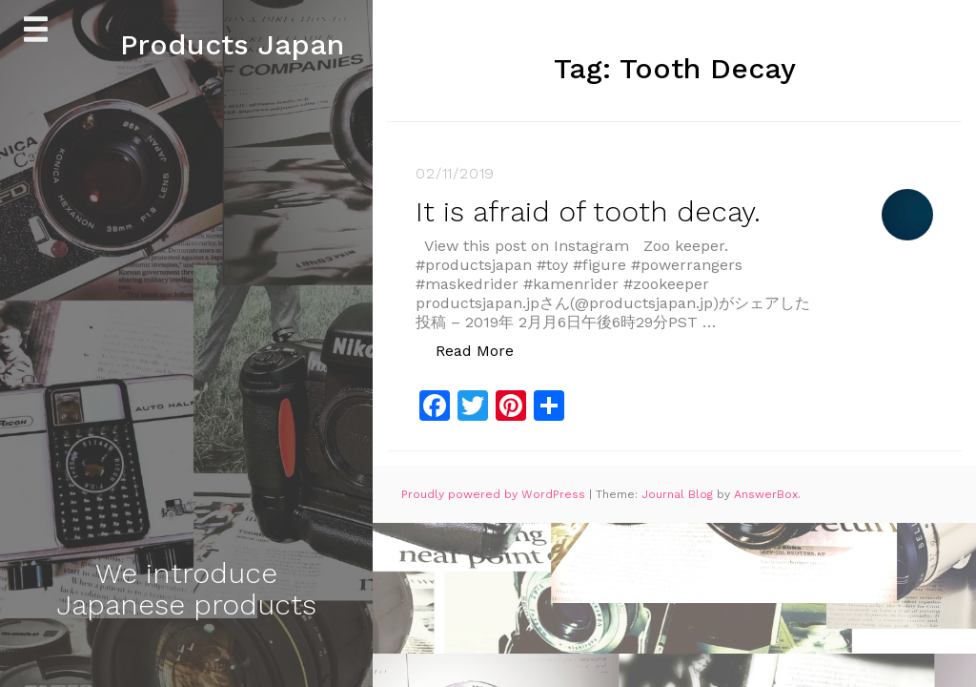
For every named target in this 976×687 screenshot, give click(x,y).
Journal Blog (679, 494)
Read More (485, 350)
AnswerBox (766, 494)
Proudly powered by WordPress (495, 494)
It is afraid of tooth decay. (588, 211)
